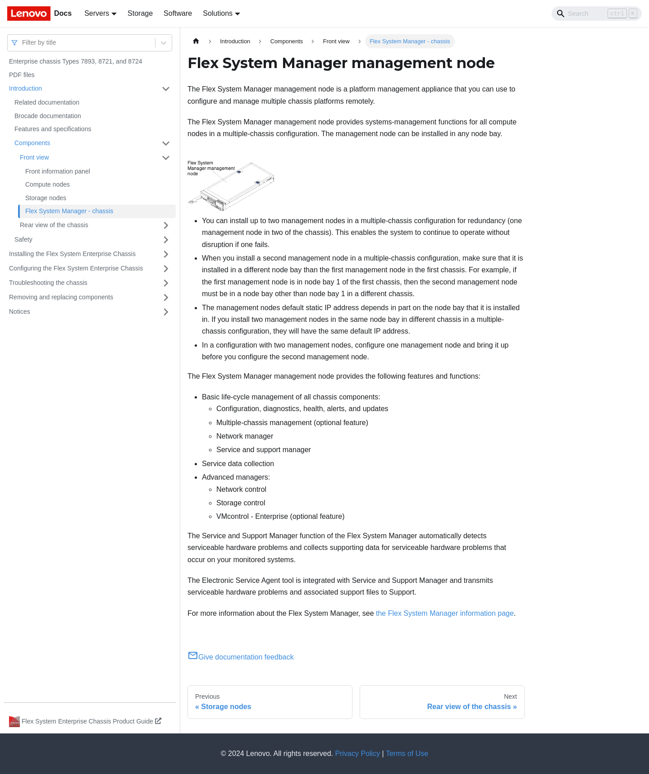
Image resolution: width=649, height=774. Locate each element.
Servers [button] (96, 13)
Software (178, 13)
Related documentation (46, 102)
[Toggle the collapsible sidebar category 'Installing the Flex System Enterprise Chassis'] (166, 254)
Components (32, 143)
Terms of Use (407, 753)
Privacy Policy (357, 753)
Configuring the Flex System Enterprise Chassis (76, 268)
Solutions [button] (218, 13)
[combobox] (23, 42)
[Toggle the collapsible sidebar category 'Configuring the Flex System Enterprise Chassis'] (166, 268)
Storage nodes (45, 198)
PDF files (22, 74)
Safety (23, 239)
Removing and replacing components (61, 297)
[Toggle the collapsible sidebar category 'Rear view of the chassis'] (166, 225)
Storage (140, 13)
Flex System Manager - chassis (69, 211)
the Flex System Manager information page (445, 613)
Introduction (25, 88)
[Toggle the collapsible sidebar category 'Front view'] (166, 158)
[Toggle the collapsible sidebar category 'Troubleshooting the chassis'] (166, 283)
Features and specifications (52, 129)
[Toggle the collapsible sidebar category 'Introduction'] (166, 89)
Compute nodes (47, 184)
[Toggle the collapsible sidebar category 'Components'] (166, 143)
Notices (19, 311)
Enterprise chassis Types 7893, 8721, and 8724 (75, 61)
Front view (34, 157)
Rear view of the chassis (54, 225)
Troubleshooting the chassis (48, 282)
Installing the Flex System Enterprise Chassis (72, 253)
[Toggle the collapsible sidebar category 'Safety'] (166, 240)
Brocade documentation (47, 115)
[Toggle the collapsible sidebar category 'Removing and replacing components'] (166, 297)
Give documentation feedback (240, 657)
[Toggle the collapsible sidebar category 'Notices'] (166, 312)
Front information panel (57, 171)
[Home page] (196, 41)
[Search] (597, 13)
